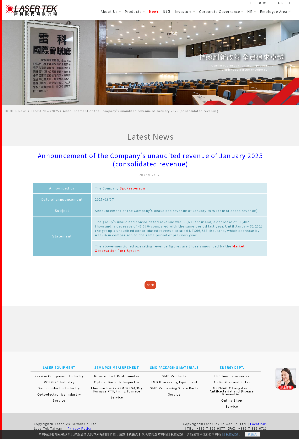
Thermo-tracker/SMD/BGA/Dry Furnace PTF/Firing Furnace (117, 389)
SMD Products (174, 376)
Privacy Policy (79, 428)
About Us (109, 11)
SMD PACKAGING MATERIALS (174, 367)
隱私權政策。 (232, 435)
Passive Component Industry (59, 376)
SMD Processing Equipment (174, 382)
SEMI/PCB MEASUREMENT (116, 367)
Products (133, 11)
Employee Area (273, 11)
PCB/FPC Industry (59, 382)
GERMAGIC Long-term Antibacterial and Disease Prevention (232, 391)
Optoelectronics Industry (59, 394)
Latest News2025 (45, 111)
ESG (166, 11)
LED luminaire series (231, 376)
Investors (183, 11)
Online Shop (231, 400)
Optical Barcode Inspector (117, 382)
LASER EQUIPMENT (59, 367)
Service (59, 400)
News (154, 11)
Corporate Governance (219, 11)
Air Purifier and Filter (231, 382)
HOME (9, 111)
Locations (258, 424)
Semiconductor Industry (59, 388)
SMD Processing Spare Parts (174, 388)
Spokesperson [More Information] (132, 188)
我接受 (252, 435)
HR (249, 11)
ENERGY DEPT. (232, 367)
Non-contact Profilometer (117, 376)
